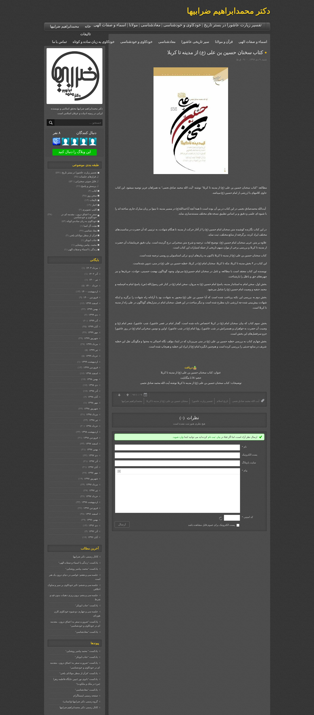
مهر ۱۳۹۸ (92, 402)
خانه (88, 26)
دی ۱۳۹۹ (93, 314)
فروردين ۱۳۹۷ (90, 508)
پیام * (244, 470)
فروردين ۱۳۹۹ (90, 367)
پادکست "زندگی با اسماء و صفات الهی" (78, 562)
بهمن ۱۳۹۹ (92, 309)
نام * (244, 446)
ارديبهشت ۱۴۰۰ (89, 291)
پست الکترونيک (249, 454)
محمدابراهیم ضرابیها (64, 26)
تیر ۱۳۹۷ (93, 490)
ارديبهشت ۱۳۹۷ (89, 502)
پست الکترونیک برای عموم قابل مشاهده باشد (211, 525)
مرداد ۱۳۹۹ (91, 344)
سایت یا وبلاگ (249, 462)
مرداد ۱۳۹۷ (91, 484)
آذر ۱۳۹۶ (93, 531)
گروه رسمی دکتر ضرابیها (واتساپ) (80, 701)
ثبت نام (211, 437)
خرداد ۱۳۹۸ (91, 426)
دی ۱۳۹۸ (93, 385)
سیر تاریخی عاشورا (195, 42)
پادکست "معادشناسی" (86, 631)
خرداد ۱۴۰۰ (91, 285)
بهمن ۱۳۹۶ (92, 519)
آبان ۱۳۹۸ (92, 396)
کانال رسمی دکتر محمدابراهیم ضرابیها (79, 707)
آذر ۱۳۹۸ (93, 390)
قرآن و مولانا (224, 42)
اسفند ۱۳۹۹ (91, 303)
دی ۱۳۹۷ (93, 455)
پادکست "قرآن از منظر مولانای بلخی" (78, 673)
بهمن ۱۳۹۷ (92, 449)
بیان (218, 437)
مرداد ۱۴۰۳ (91, 268)
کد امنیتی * (247, 517)
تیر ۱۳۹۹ (93, 350)
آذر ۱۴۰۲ (93, 273)
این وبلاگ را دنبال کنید (74, 152)
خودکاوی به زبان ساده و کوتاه (93, 42)
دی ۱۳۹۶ (93, 525)
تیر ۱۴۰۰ (93, 279)
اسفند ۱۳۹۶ (91, 513)
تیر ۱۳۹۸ (93, 420)
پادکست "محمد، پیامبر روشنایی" (81, 568)
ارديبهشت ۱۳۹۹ (89, 361)
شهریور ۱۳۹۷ (90, 478)
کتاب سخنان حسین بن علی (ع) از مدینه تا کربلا (215, 52)
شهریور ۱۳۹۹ (90, 338)
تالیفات (85, 34)
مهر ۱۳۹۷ (92, 472)
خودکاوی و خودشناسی (136, 42)
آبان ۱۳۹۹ (92, 326)
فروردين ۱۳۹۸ (90, 437)
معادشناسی (166, 42)
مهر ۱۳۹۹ (92, 332)
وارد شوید (178, 437)
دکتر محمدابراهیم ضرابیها (228, 11)
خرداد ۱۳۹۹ (91, 355)
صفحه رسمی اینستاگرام (85, 695)
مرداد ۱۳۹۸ (91, 414)
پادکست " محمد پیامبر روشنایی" (82, 651)
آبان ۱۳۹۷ (92, 467)
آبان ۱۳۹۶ (92, 537)
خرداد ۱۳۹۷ (91, 496)
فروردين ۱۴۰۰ (90, 297)
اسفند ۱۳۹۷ (91, 443)
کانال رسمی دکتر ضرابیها (85, 556)
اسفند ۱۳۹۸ (91, 373)
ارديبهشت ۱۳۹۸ (89, 431)
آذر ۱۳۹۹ (93, 320)
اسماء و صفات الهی (252, 42)
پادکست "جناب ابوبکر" (86, 605)
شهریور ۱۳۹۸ (90, 408)
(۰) (182, 417)
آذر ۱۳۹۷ (93, 461)
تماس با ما (59, 42)
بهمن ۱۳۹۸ (92, 379)
